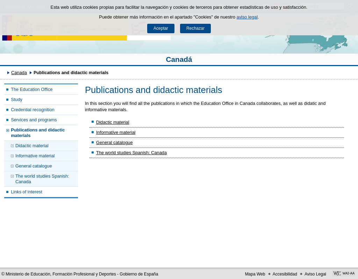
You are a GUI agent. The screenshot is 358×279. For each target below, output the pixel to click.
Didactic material (32, 145)
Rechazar (195, 28)
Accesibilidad (285, 274)
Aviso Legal (315, 274)
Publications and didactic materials (38, 132)
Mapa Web (255, 274)
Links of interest (26, 191)
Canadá (179, 59)
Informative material (35, 155)
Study (16, 99)
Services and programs (34, 119)
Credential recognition (33, 109)
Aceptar (160, 28)
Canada (19, 72)
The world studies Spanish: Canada (42, 178)
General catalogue (33, 166)
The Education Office (31, 89)
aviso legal (247, 17)
